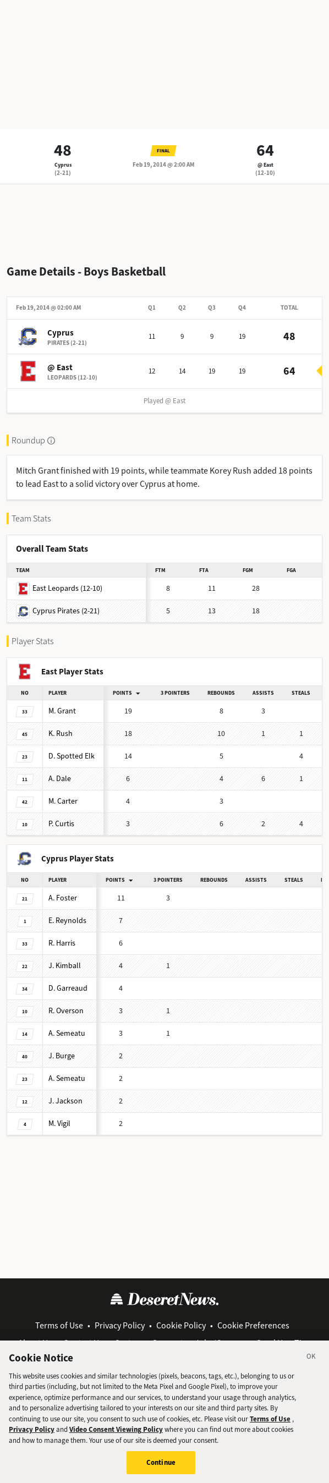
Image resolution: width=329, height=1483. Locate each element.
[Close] (311, 1358)
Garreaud (67, 988)
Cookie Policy (181, 1325)
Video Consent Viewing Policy (116, 1429)
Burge (61, 1056)
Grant (62, 711)
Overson (66, 1011)
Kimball (64, 965)
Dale (59, 778)
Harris (61, 943)
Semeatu (66, 1033)
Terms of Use (59, 1325)
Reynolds (67, 920)
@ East (265, 164)
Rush (60, 733)
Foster (62, 898)
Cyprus (63, 164)
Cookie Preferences (253, 1325)
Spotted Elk (71, 756)
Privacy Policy (120, 1325)
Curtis (61, 824)
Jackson (65, 1101)
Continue (161, 1462)
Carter (63, 801)
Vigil (59, 1123)
